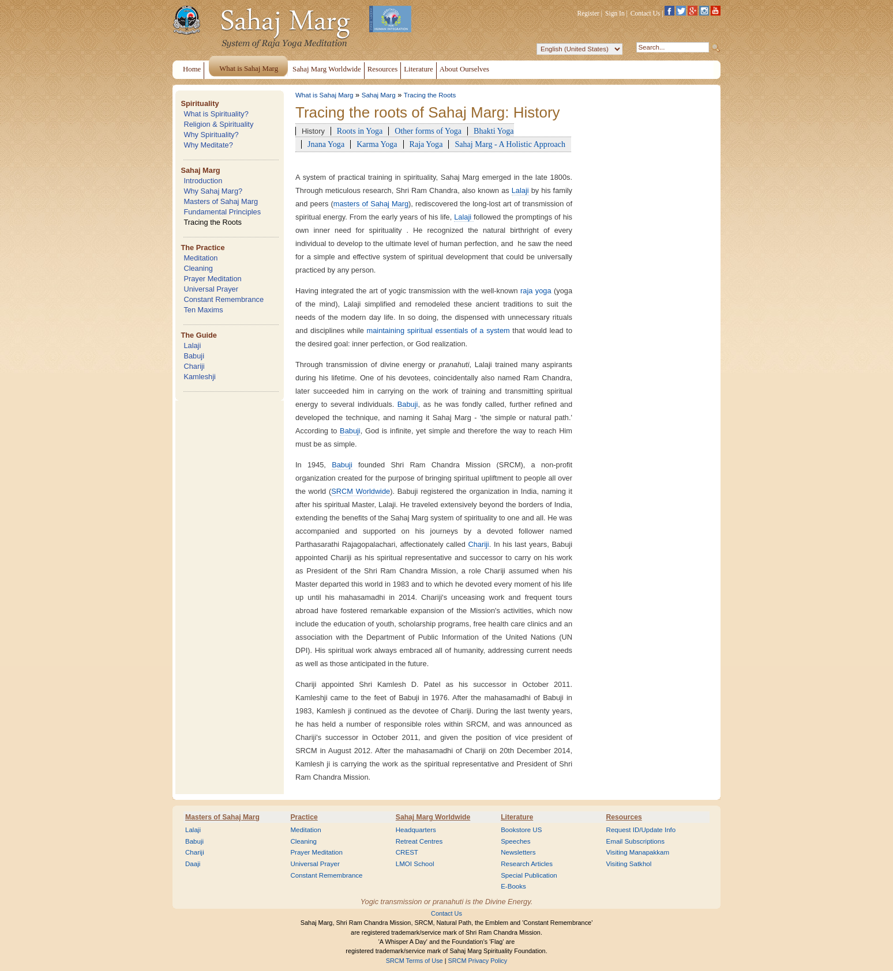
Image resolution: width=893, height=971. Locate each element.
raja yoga (537, 290)
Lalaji (192, 345)
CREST (407, 852)
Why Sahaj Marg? (212, 191)
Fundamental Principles (222, 211)
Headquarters (416, 829)
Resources (624, 817)
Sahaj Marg (200, 170)
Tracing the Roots (212, 222)
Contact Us (646, 13)
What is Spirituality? (215, 113)
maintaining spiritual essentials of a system (440, 330)
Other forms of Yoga (428, 130)
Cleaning (198, 268)
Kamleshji (199, 376)
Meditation (200, 258)
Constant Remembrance (223, 299)
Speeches (515, 841)
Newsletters (518, 852)
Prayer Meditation (212, 278)
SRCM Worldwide (360, 491)
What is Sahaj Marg (324, 95)
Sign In (615, 13)
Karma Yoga (377, 144)
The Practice (202, 247)
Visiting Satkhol (629, 863)
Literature (517, 817)
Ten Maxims (203, 309)
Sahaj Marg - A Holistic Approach (510, 144)
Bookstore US (521, 829)
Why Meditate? (207, 145)
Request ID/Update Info (641, 829)
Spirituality (200, 103)
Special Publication (529, 875)
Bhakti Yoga (494, 130)
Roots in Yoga (359, 130)
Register (588, 13)
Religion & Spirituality (218, 124)
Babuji (193, 356)
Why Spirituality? (210, 134)
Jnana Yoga (325, 144)
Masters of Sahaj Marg (220, 201)
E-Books (513, 886)
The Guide (199, 335)
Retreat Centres (419, 841)
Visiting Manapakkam (638, 852)
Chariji (193, 366)
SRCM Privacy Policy (478, 960)
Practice (303, 817)
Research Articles (527, 863)
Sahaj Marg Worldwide (433, 817)
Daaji (192, 863)
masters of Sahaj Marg (370, 203)
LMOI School (415, 863)
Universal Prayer (210, 289)
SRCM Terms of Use (414, 960)
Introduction (202, 180)
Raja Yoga (426, 144)
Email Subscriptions (635, 841)
